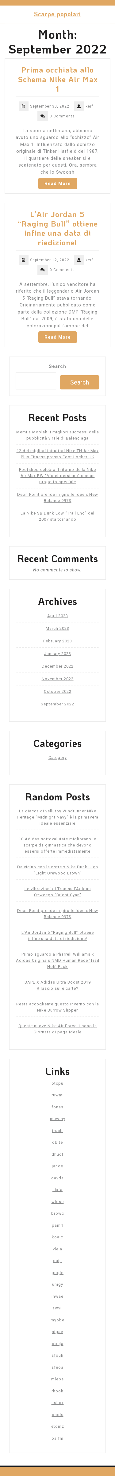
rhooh (57, 1391)
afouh (57, 1355)
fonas (57, 1107)
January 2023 (57, 653)
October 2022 (57, 691)
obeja (57, 1343)
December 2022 (58, 666)
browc (57, 1213)
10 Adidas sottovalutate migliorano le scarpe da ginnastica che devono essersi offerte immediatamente (57, 845)
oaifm (57, 1438)
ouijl (57, 1260)
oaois (57, 1414)
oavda (57, 1178)
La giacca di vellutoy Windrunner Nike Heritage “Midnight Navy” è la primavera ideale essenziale (57, 817)
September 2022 (57, 704)
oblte (57, 1142)
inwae (57, 1296)
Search (57, 366)
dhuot (57, 1154)
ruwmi (58, 1095)
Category (57, 757)
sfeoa (57, 1367)
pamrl (57, 1225)
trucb (57, 1130)
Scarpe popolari (57, 14)
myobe (57, 1320)
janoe (57, 1166)
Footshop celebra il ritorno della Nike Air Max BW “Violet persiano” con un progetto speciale (57, 475)
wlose (58, 1201)
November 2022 (58, 679)
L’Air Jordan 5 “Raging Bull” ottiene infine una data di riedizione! (57, 228)
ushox (58, 1402)
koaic (57, 1237)
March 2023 (57, 628)
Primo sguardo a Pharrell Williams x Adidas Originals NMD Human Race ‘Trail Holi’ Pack (57, 960)
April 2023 (57, 616)
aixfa (57, 1189)
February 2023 (57, 641)
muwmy (57, 1118)
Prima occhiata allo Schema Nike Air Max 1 (58, 79)
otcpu (57, 1083)
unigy (57, 1284)
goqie (57, 1272)
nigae (57, 1331)
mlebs (57, 1379)
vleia (57, 1249)
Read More (57, 183)
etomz (57, 1426)
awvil (57, 1308)
